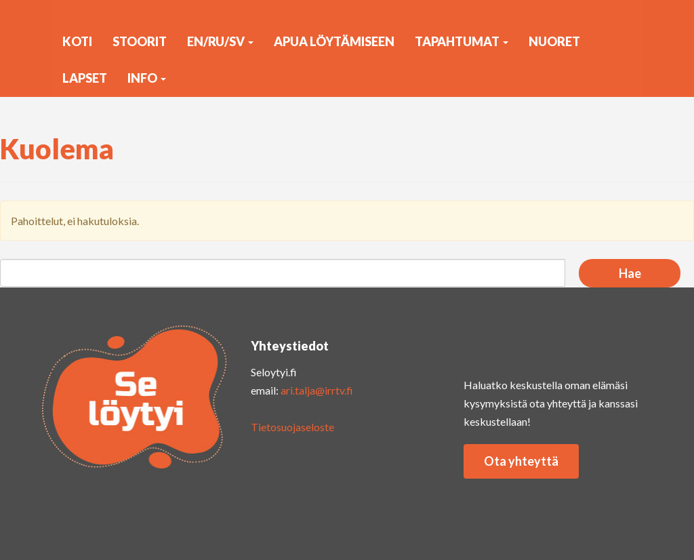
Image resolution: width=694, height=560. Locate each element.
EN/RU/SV (220, 41)
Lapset (84, 78)
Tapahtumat (461, 41)
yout (538, 341)
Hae (630, 273)
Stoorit (140, 41)
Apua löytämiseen (334, 41)
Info (146, 78)
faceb (592, 341)
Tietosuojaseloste (292, 426)
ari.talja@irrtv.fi (317, 390)
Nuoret (554, 41)
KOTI (77, 41)
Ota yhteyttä (521, 461)
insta (484, 341)
